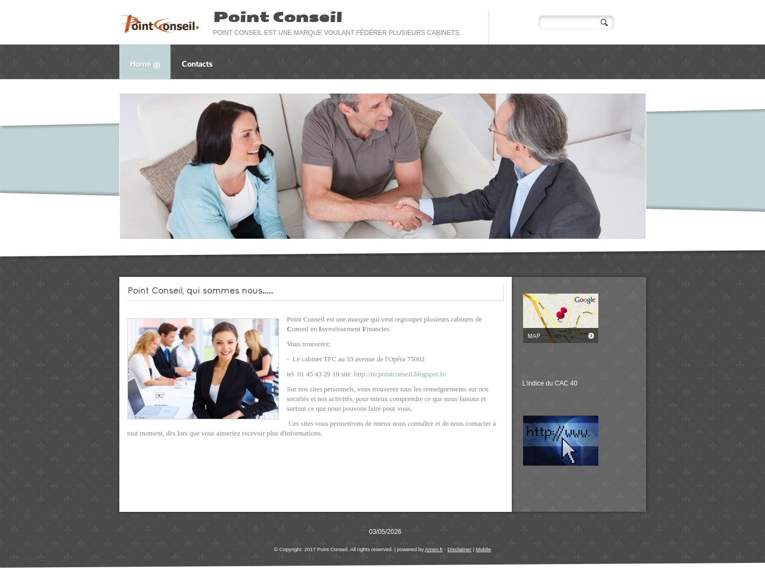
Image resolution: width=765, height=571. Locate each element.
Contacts (197, 64)
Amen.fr (434, 549)
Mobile (483, 549)
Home (150, 65)
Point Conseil (277, 17)
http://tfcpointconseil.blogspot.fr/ (400, 374)
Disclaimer (459, 549)
